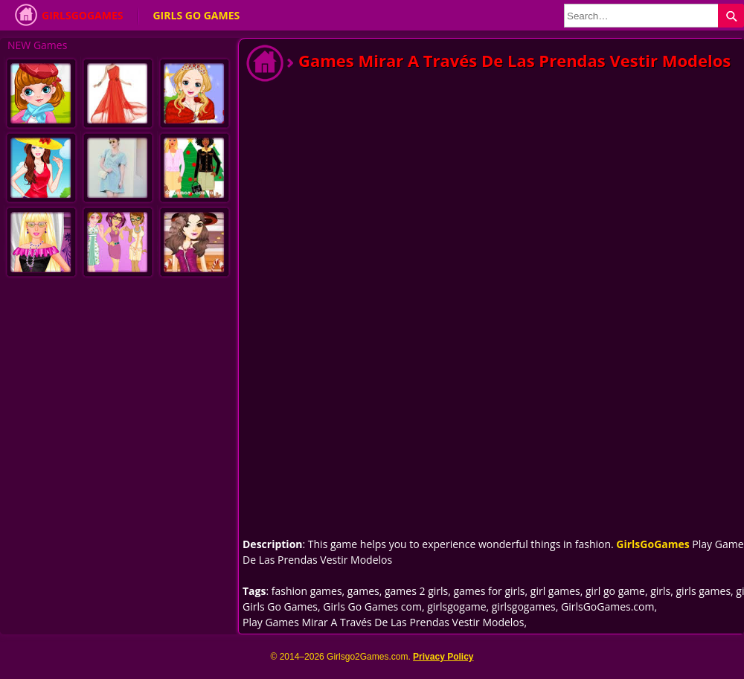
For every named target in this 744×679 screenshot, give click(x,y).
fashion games (307, 591)
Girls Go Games (196, 15)
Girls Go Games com (372, 606)
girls (660, 591)
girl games (555, 591)
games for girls (489, 591)
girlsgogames (524, 606)
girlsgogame (456, 606)
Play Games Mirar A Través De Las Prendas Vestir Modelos (383, 622)
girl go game (615, 591)
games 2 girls (416, 591)
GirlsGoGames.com (607, 606)
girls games (703, 591)
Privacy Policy (443, 656)
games (363, 591)
